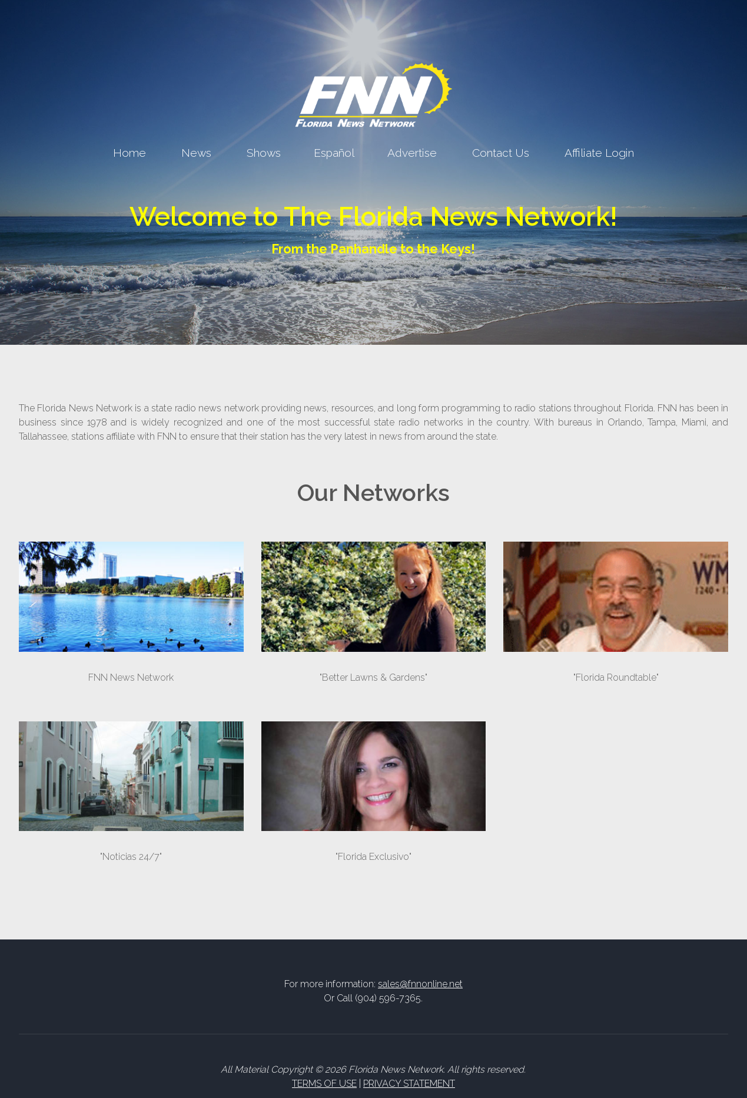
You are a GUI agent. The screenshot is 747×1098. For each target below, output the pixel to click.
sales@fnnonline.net (420, 984)
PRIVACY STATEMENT (409, 1083)
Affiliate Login (599, 152)
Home (129, 152)
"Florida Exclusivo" (373, 856)
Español (334, 152)
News (196, 152)
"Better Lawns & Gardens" (373, 677)
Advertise (412, 152)
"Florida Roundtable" (616, 677)
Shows (264, 152)
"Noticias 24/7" (131, 856)
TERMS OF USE (324, 1083)
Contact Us (500, 152)
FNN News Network (131, 677)
